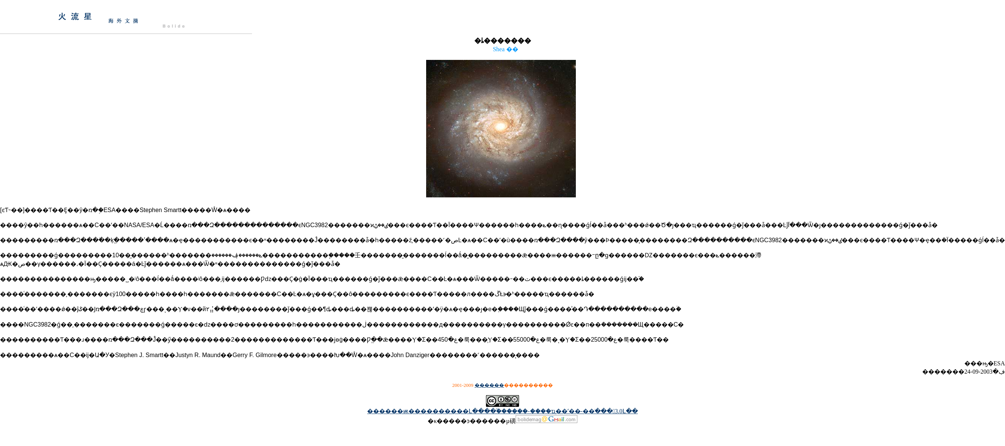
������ (489, 385)
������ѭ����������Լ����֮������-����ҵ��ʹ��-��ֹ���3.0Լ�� (502, 411)
